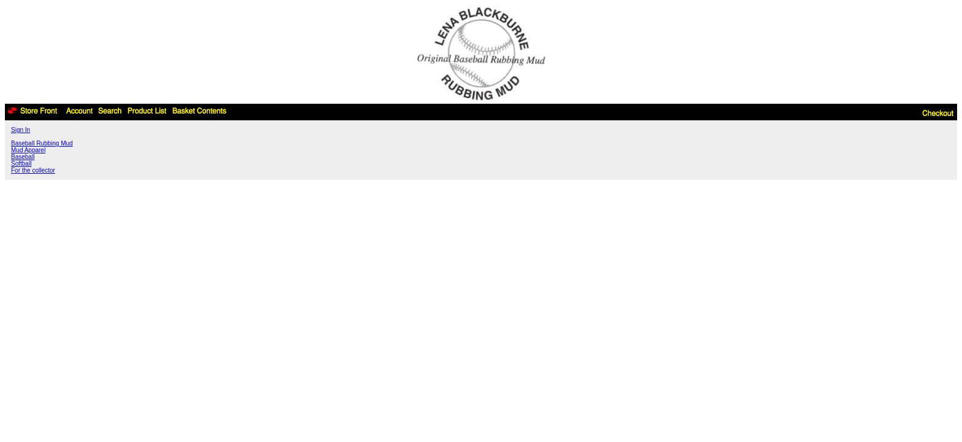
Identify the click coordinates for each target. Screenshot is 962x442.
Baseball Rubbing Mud (42, 143)
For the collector (33, 170)
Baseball (22, 156)
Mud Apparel (28, 150)
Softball (21, 163)
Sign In (20, 129)
